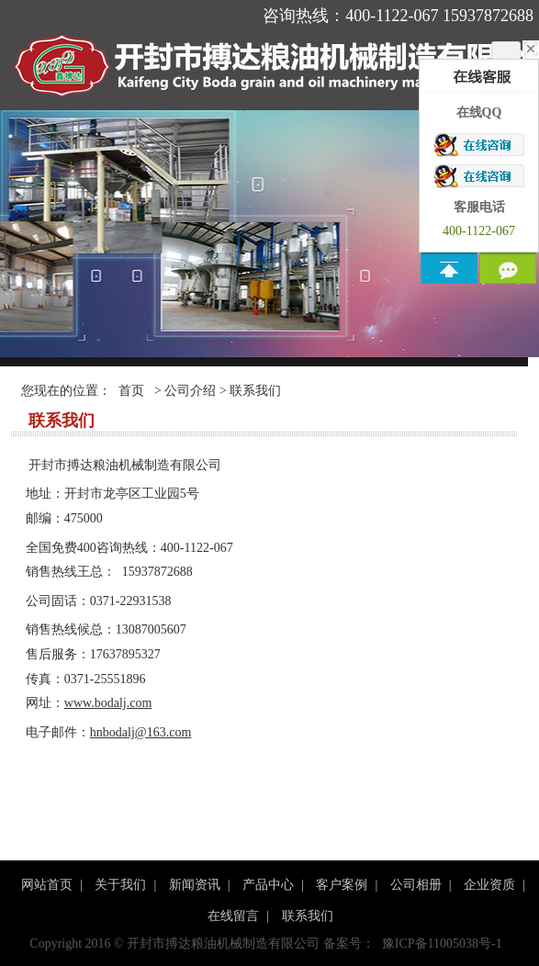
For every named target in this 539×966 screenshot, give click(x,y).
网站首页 (47, 885)
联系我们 (307, 916)
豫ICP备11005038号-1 (442, 943)
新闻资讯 (194, 885)
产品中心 (268, 885)
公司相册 (416, 885)
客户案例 (341, 885)
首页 (131, 391)
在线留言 (233, 916)
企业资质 (489, 885)
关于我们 (120, 885)
